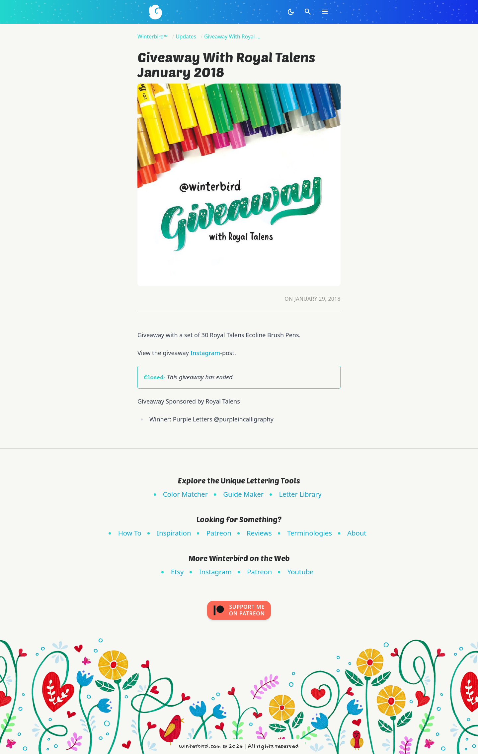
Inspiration (174, 532)
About (356, 532)
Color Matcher (185, 494)
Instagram (205, 353)
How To (129, 532)
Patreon (218, 532)
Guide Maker (243, 494)
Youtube (300, 571)
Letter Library (300, 494)
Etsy (177, 571)
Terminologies (309, 532)
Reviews (259, 532)
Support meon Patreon (239, 610)
